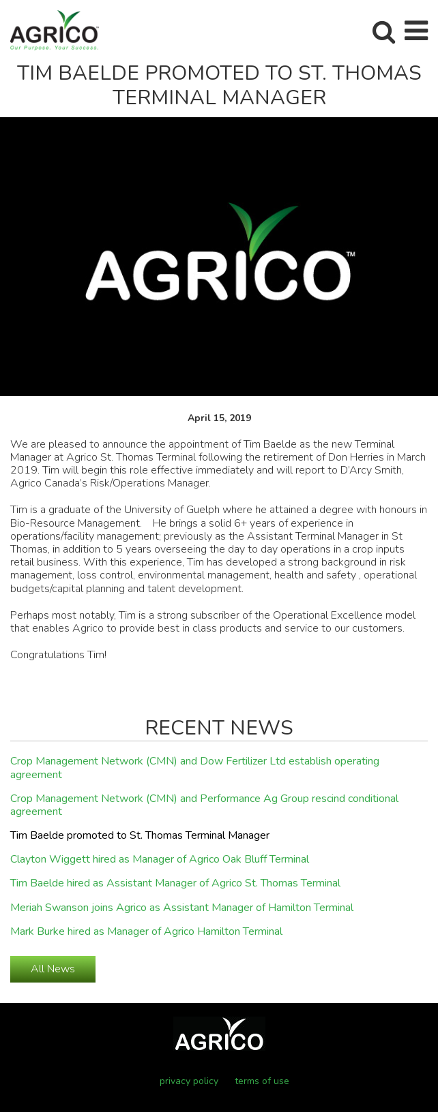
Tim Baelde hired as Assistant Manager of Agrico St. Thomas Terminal (175, 884)
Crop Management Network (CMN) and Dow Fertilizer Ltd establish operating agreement (194, 768)
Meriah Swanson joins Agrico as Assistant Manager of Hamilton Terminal (181, 908)
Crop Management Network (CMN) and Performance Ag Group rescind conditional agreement (204, 805)
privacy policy (189, 1081)
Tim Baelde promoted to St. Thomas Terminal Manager (139, 836)
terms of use (262, 1081)
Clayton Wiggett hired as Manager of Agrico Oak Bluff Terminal (159, 860)
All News (53, 968)
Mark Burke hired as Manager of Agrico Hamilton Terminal (146, 932)
